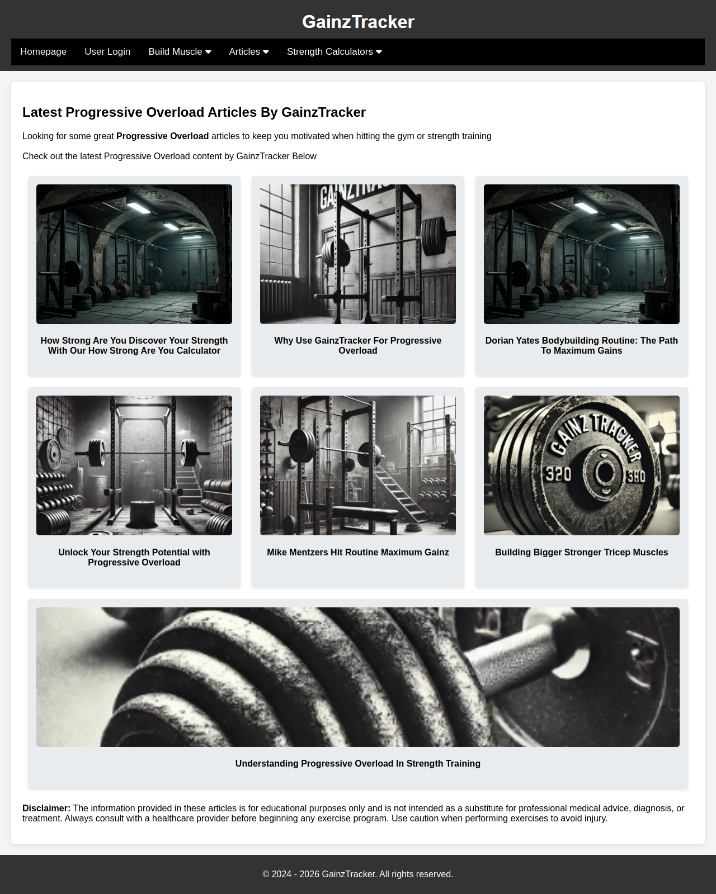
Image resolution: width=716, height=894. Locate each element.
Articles (249, 51)
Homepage (43, 51)
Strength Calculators (334, 51)
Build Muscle (179, 51)
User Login (107, 51)
